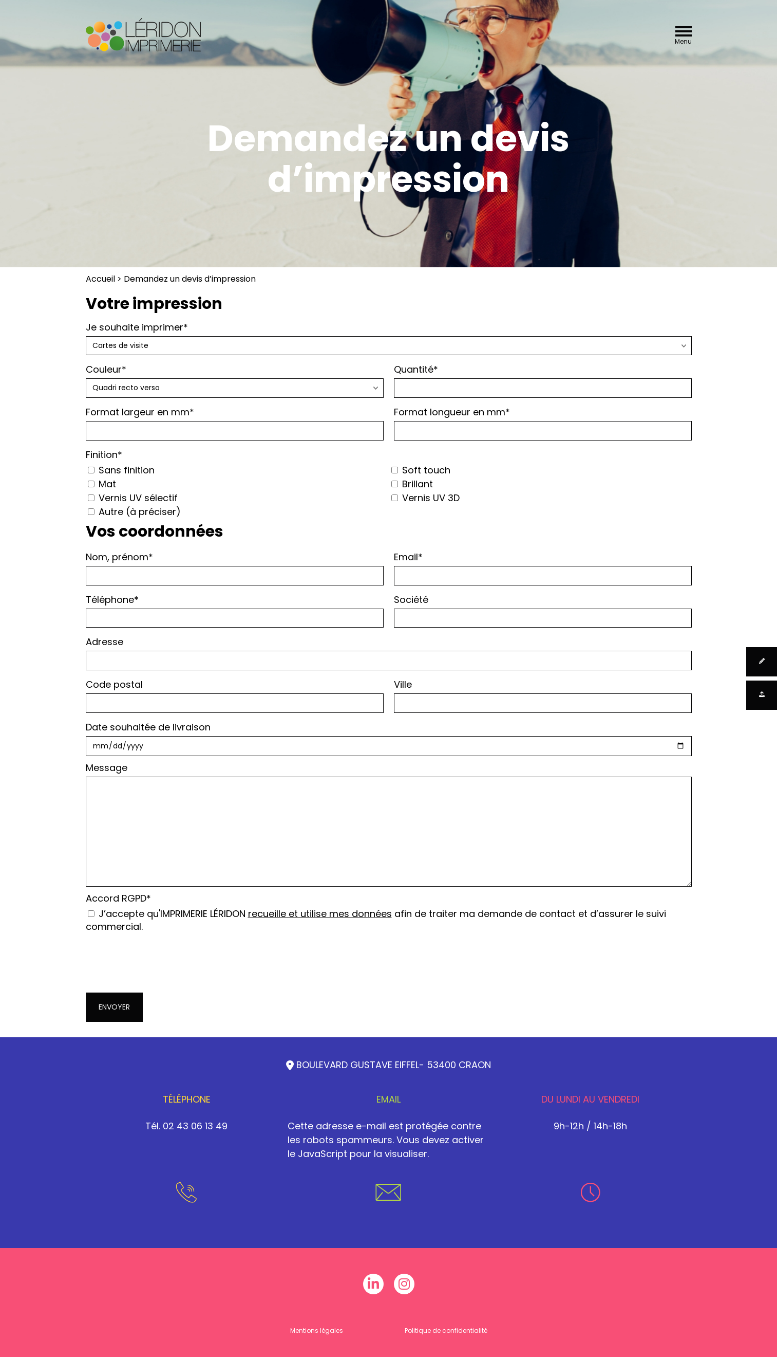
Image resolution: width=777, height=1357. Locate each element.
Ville (543, 695)
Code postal (235, 695)
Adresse (389, 652)
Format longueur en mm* (543, 423)
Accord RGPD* (389, 912)
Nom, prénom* (235, 568)
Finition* (104, 454)
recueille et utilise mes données (320, 913)
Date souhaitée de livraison (389, 739)
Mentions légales (316, 1330)
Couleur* (235, 380)
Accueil (100, 279)
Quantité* (543, 380)
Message (389, 824)
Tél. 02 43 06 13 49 (186, 1126)
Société (543, 610)
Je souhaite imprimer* (389, 338)
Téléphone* (235, 610)
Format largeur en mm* (235, 423)
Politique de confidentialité (446, 1330)
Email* (543, 568)
